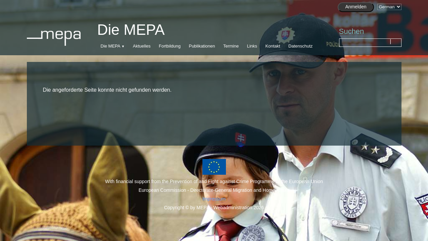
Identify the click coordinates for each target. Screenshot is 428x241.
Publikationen (202, 46)
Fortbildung (170, 46)
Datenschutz (300, 46)
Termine (231, 46)
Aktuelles (142, 46)
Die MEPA (110, 46)
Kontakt (273, 46)
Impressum (214, 199)
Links (252, 46)
